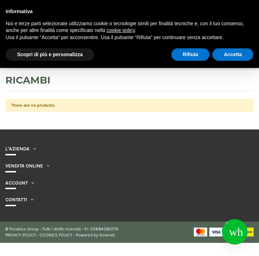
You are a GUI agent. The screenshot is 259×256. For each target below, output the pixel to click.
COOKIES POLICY (56, 235)
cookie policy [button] (121, 30)
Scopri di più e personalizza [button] (50, 54)
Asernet (107, 235)
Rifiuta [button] (190, 54)
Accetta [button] (233, 54)
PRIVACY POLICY (20, 235)
